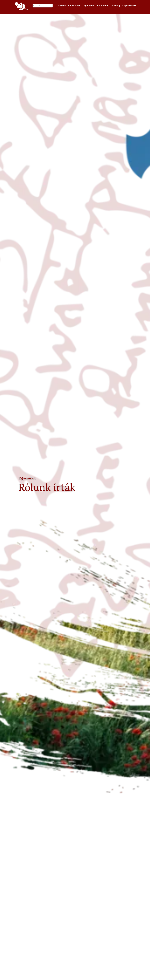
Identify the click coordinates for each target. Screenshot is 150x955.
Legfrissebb (74, 6)
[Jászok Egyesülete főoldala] (21, 6)
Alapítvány (103, 6)
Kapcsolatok (129, 6)
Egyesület (89, 6)
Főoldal (61, 6)
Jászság (115, 6)
